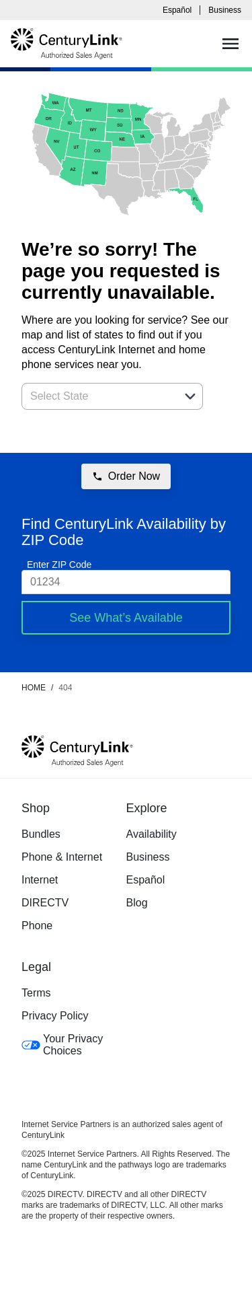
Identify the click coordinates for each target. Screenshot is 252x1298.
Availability (151, 834)
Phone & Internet (62, 857)
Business (224, 10)
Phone (37, 925)
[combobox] (97, 396)
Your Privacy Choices (62, 1044)
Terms (36, 993)
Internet (40, 880)
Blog (137, 902)
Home (34, 687)
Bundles (41, 834)
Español (177, 10)
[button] (190, 396)
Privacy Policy (55, 1015)
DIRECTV (45, 902)
